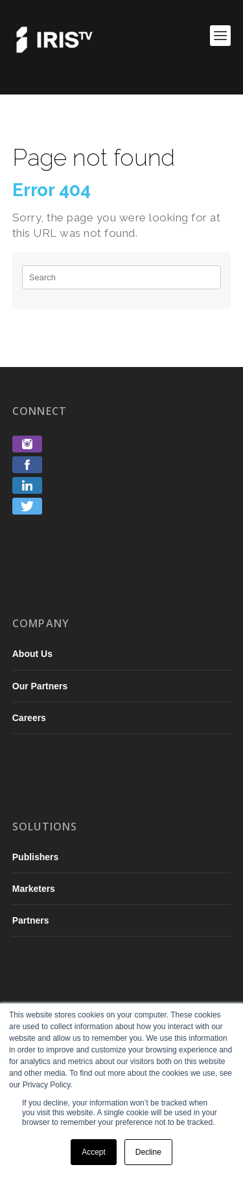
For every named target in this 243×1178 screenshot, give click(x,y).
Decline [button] (148, 1152)
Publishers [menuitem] (35, 857)
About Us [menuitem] (32, 654)
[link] (27, 448)
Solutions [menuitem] (45, 826)
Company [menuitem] (40, 623)
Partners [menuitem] (30, 920)
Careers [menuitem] (29, 718)
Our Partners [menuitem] (40, 686)
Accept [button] (94, 1152)
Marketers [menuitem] (33, 889)
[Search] (122, 277)
